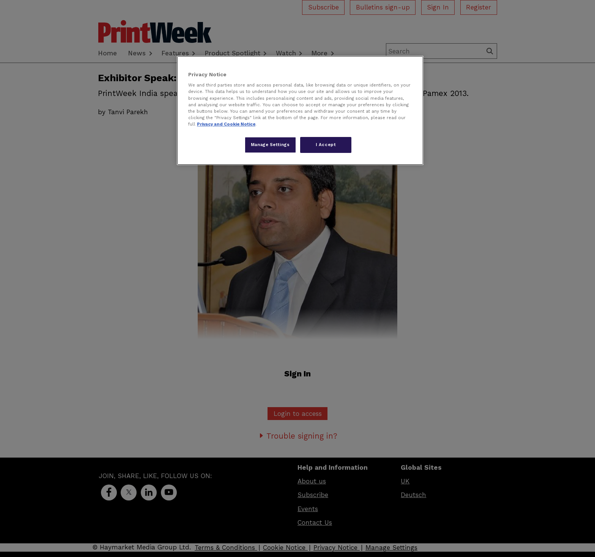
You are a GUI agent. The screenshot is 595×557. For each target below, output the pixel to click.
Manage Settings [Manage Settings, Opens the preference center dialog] (270, 144)
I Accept (326, 144)
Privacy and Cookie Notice (226, 124)
